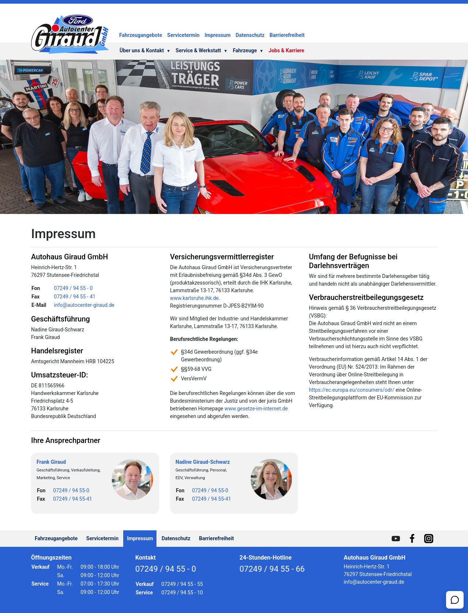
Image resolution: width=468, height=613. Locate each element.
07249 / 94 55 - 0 (73, 288)
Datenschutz (250, 35)
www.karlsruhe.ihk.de (194, 298)
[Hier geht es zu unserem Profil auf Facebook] (412, 538)
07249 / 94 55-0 (71, 490)
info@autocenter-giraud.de (84, 305)
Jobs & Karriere (286, 50)
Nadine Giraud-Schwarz (203, 462)
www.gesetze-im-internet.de (256, 408)
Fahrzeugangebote (140, 35)
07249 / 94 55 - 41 (75, 297)
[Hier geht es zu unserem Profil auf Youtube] (396, 538)
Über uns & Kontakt (145, 50)
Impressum (218, 35)
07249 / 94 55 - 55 (182, 584)
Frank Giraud (51, 462)
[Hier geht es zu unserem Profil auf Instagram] (428, 538)
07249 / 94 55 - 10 (182, 592)
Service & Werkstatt (201, 50)
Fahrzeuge (248, 50)
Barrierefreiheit (287, 35)
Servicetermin (183, 35)
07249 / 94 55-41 (72, 499)
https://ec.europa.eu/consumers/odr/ (351, 390)
